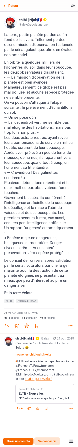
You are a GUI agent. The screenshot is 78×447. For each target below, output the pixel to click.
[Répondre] (6, 325)
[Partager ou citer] (16, 325)
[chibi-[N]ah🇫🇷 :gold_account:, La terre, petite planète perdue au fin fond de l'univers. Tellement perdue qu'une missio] (39, 172)
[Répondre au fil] (19, 408)
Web (35, 313)
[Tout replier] (72, 5)
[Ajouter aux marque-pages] (36, 325)
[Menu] (71, 441)
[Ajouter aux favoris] (26, 325)
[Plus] (70, 325)
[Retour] (34, 5)
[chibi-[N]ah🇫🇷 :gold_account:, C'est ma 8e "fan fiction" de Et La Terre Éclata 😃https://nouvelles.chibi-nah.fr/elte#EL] (39, 374)
